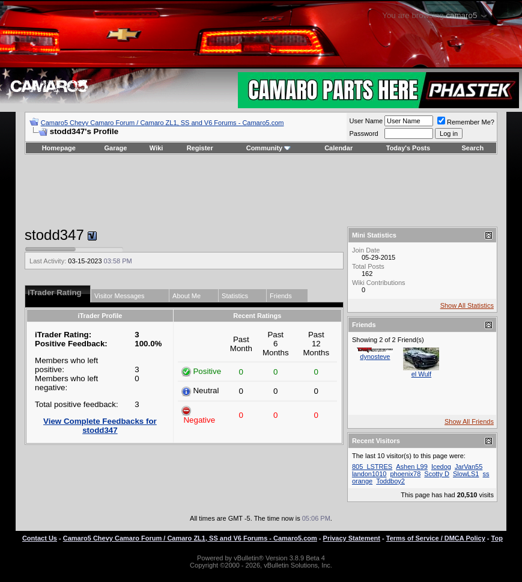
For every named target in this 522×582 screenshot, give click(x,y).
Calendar (338, 148)
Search (473, 148)
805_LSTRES (372, 466)
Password (363, 133)
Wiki (156, 148)
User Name (366, 120)
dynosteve (375, 356)
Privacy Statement (351, 538)
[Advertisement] (260, 191)
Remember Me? (465, 122)
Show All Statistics (467, 305)
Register (200, 148)
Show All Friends (469, 421)
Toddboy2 (390, 481)
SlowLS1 (466, 473)
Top (497, 538)
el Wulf (421, 374)
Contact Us (39, 538)
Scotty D (436, 473)
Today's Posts (408, 148)
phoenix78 (405, 473)
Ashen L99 (412, 466)
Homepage (59, 148)
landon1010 (369, 473)
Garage (116, 148)
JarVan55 (468, 466)
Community (268, 148)
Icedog (441, 466)
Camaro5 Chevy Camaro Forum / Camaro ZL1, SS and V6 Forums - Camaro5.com (162, 122)
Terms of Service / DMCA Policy (435, 538)
